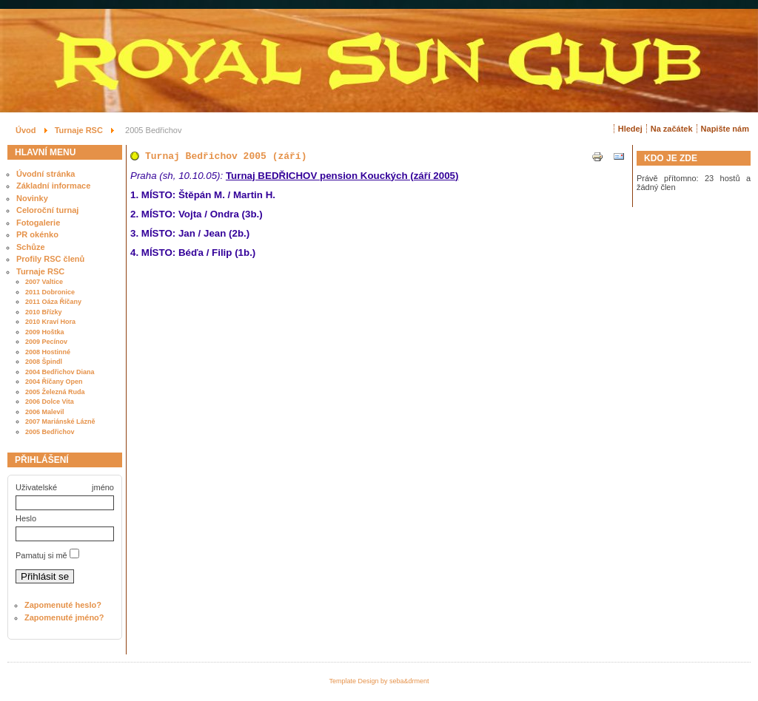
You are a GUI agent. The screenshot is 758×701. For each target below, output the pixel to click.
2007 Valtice (44, 281)
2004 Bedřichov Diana (60, 372)
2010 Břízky (43, 312)
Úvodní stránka (45, 173)
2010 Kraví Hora (50, 321)
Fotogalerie (38, 222)
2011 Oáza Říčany (53, 301)
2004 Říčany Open (54, 381)
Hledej (630, 128)
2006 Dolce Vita (49, 401)
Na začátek (672, 128)
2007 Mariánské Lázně (60, 421)
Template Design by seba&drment (379, 681)
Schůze (30, 247)
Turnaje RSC (40, 271)
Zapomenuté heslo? (62, 604)
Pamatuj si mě (41, 555)
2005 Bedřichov (50, 432)
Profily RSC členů (50, 258)
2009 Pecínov (46, 341)
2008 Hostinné (47, 352)
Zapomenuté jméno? (64, 617)
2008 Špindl (43, 361)
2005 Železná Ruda (55, 392)
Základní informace (53, 185)
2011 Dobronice (50, 292)
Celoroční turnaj (47, 210)
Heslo (26, 518)
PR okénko (37, 234)
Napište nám (725, 128)
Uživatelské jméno (65, 487)
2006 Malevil (44, 412)
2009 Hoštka (44, 332)
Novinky (32, 198)
